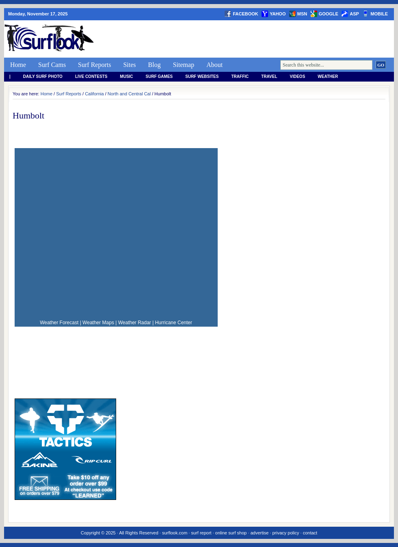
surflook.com (174, 532)
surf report (201, 532)
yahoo (278, 13)
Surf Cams (52, 64)
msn (302, 13)
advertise (260, 532)
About (214, 64)
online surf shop (231, 532)
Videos (297, 76)
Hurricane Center (173, 322)
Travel (269, 76)
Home (18, 64)
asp (354, 13)
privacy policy (285, 532)
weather (328, 76)
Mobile (379, 13)
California (94, 93)
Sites (129, 64)
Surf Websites (201, 76)
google (328, 13)
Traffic (240, 76)
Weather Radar (134, 322)
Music (126, 76)
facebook (245, 13)
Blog (154, 64)
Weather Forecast (59, 322)
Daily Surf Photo (43, 76)
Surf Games (159, 76)
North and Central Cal (129, 93)
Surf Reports (94, 64)
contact (310, 532)
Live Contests (91, 76)
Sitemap (183, 64)
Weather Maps (98, 322)
